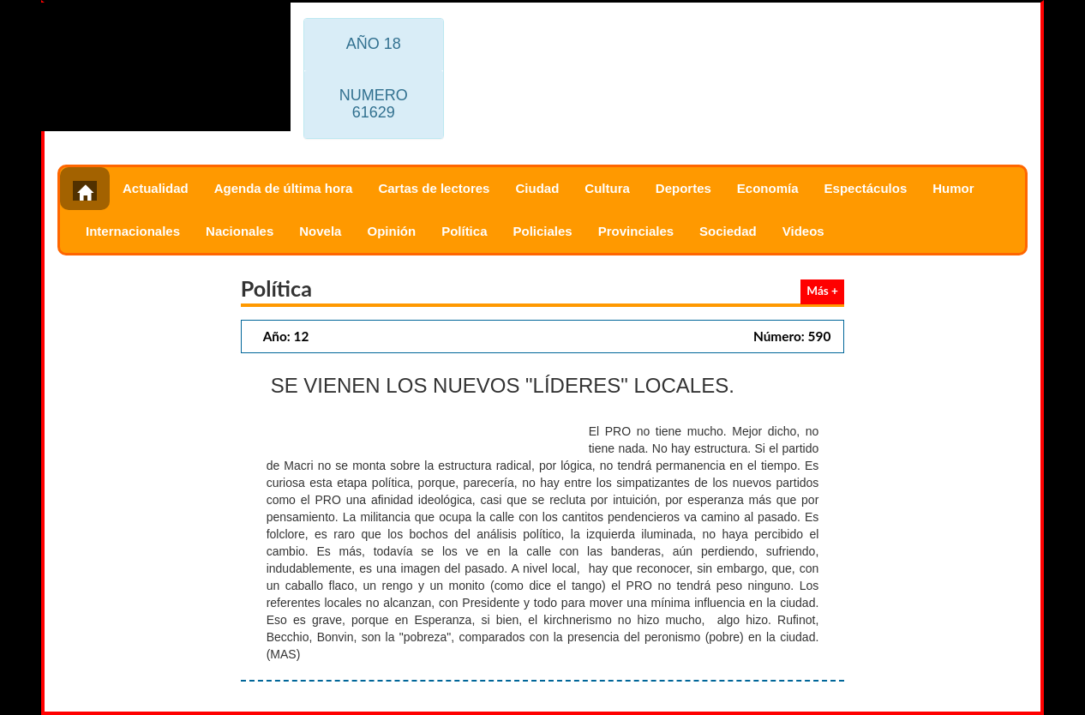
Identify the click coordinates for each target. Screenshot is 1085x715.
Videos (803, 231)
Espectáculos (866, 188)
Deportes (683, 188)
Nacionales (239, 231)
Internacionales (133, 231)
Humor (953, 188)
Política (464, 231)
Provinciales (636, 231)
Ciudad (537, 188)
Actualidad (156, 188)
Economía (768, 188)
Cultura (607, 188)
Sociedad (728, 231)
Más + (822, 290)
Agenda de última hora (283, 188)
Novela (320, 231)
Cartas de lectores (433, 188)
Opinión (391, 231)
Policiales (542, 231)
